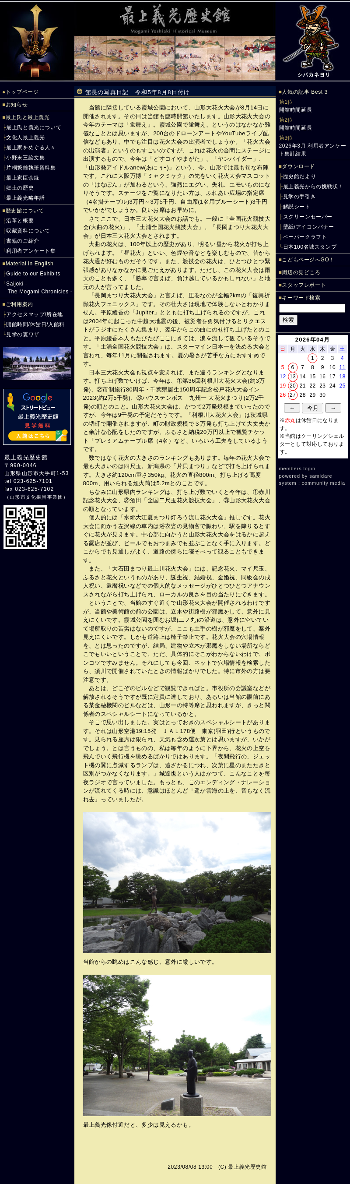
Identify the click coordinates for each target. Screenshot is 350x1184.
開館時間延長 (295, 110)
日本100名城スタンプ (310, 247)
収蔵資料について (28, 231)
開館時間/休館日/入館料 (35, 324)
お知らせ (17, 105)
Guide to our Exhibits (33, 274)
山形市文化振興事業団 (36, 497)
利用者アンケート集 (31, 251)
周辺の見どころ (301, 272)
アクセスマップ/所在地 (34, 314)
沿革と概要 (20, 221)
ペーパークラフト (305, 237)
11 (343, 367)
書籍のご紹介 (22, 241)
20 (293, 386)
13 (293, 377)
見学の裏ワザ (22, 334)
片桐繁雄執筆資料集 (31, 168)
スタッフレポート (304, 285)
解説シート (297, 207)
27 (293, 395)
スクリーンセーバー (307, 217)
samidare (320, 476)
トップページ (22, 92)
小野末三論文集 (25, 158)
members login (297, 468)
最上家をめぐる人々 (31, 147)
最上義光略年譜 (25, 198)
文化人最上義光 (25, 137)
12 (283, 377)
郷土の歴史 (20, 188)
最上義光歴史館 (26, 457)
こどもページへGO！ (308, 260)
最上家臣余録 (22, 178)
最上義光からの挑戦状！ (313, 186)
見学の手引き (299, 197)
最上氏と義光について (33, 127)
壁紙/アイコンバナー (308, 227)
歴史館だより (299, 176)
